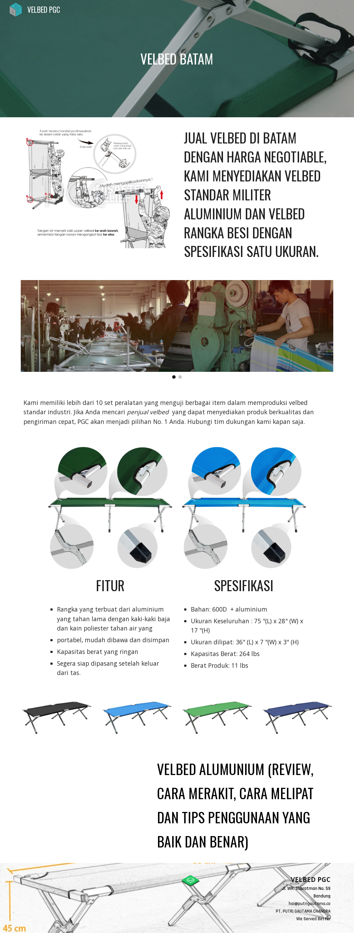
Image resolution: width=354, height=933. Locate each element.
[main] (177, 58)
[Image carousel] (177, 329)
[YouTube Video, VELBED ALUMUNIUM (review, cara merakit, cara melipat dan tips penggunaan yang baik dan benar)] (83, 788)
